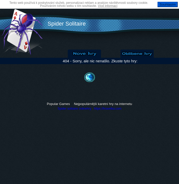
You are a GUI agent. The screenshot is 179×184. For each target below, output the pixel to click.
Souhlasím (168, 4)
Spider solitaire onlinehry (74, 108)
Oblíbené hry (137, 54)
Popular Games (58, 104)
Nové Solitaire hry (84, 54)
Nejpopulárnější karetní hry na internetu (103, 104)
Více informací (108, 6)
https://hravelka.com (107, 108)
